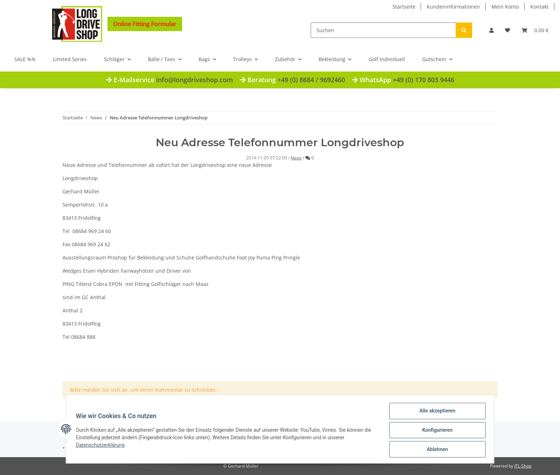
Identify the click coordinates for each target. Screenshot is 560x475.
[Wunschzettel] (507, 30)
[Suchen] (383, 30)
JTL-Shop (522, 466)
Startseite (403, 6)
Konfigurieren (435, 431)
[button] (491, 30)
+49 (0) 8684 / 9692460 (311, 79)
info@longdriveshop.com (194, 79)
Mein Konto (505, 6)
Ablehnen (435, 449)
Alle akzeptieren (436, 412)
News (296, 158)
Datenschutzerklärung (102, 446)
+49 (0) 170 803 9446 (423, 79)
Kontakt (539, 6)
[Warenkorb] (535, 30)
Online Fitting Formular (144, 24)
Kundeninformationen (453, 6)
